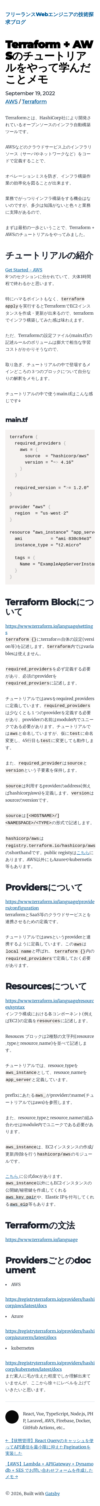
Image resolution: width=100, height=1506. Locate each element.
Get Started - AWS (23, 270)
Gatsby (52, 1486)
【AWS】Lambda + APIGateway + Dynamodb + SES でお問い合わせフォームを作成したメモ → (49, 1463)
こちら (83, 848)
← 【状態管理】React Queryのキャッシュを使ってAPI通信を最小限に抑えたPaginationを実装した (49, 1439)
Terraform (34, 101)
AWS (11, 101)
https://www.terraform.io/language (41, 1232)
